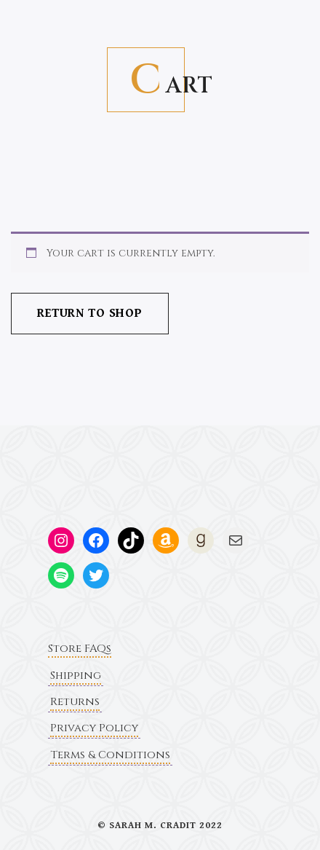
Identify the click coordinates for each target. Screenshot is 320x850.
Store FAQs (79, 648)
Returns (75, 701)
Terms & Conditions (110, 755)
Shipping (75, 675)
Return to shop (90, 313)
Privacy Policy (94, 728)
